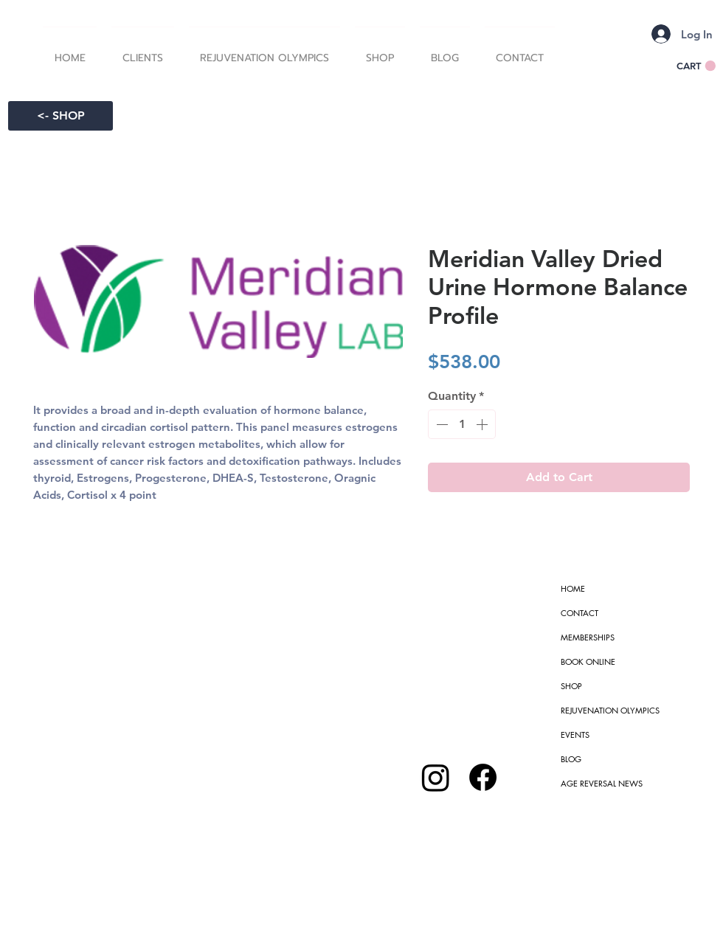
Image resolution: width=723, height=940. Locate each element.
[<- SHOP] (60, 116)
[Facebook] (483, 777)
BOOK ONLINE (588, 661)
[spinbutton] (462, 424)
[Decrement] (440, 424)
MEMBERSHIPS (588, 637)
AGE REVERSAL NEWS (602, 783)
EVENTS (575, 734)
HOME (573, 588)
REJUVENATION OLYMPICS (610, 710)
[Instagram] (436, 777)
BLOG (571, 758)
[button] (142, 52)
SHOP (571, 685)
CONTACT (579, 612)
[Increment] (483, 424)
